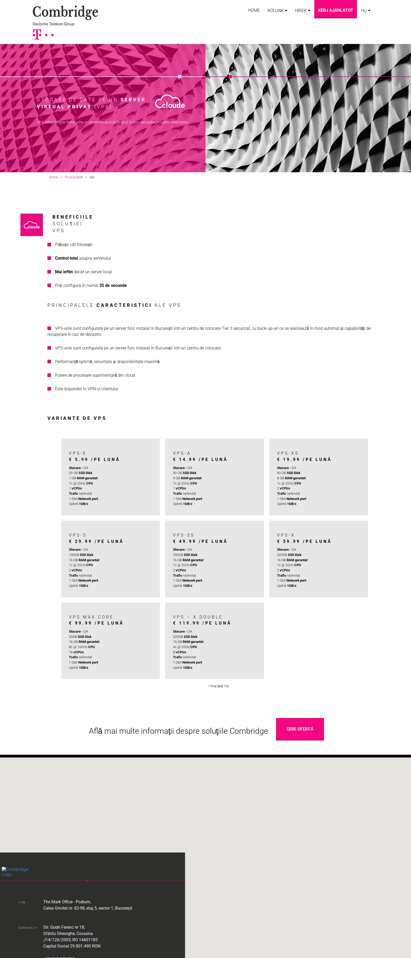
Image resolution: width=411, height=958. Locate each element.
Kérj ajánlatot (335, 10)
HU (364, 10)
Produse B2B (74, 177)
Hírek (301, 10)
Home (254, 10)
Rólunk (276, 10)
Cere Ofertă (299, 729)
